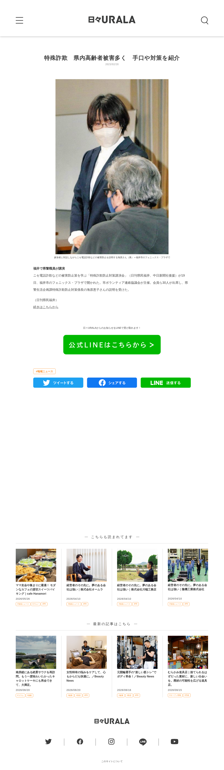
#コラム (20, 695)
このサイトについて (112, 761)
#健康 (70, 695)
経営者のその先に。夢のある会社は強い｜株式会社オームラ (86, 587)
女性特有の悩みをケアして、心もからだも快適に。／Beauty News (86, 676)
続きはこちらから (45, 307)
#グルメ (36, 604)
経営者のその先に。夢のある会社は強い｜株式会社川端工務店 (136, 587)
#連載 (29, 695)
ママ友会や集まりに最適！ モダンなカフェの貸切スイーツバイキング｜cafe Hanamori (36, 589)
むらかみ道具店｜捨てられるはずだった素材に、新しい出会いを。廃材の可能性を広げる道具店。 (187, 678)
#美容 (78, 695)
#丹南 (187, 695)
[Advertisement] (112, 430)
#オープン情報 (175, 695)
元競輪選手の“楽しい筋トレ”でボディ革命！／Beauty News (136, 674)
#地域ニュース (44, 371)
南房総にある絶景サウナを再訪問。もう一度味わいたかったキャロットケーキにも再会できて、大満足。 (35, 678)
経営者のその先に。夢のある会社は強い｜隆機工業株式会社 (187, 587)
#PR (44, 604)
